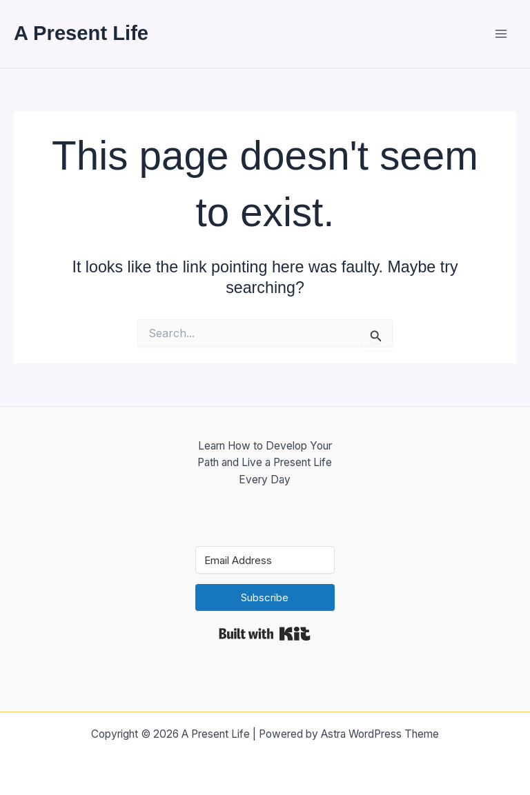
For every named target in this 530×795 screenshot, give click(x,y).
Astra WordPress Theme (380, 734)
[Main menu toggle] (501, 33)
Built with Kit (265, 633)
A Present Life (81, 33)
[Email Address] (265, 560)
